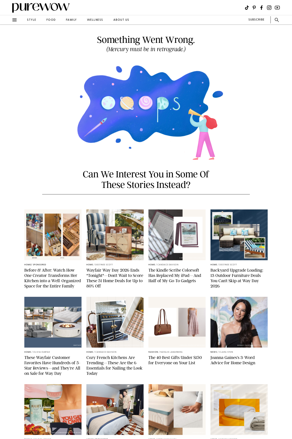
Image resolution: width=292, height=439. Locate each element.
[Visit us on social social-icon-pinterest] (254, 7)
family (71, 20)
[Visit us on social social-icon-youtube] (277, 7)
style (31, 20)
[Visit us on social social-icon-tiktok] (247, 7)
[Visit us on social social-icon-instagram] (269, 7)
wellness (95, 20)
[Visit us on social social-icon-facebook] (261, 7)
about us (121, 20)
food (51, 20)
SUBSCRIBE (256, 19)
